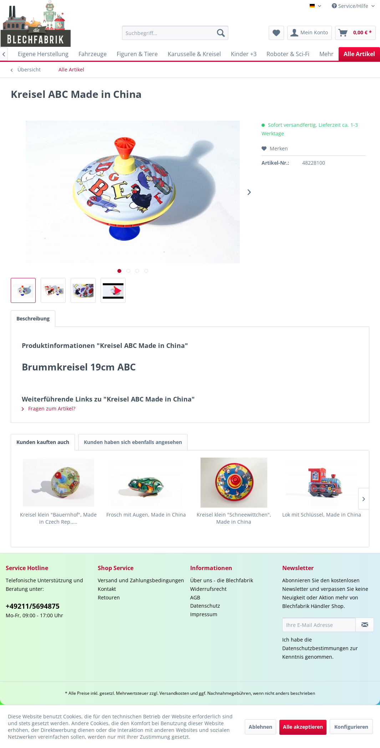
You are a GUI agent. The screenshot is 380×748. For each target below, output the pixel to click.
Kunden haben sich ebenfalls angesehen (133, 442)
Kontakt (107, 588)
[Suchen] (220, 33)
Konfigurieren (351, 726)
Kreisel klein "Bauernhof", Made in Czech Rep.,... (58, 518)
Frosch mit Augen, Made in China (146, 514)
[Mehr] (326, 54)
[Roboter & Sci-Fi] (288, 54)
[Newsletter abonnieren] (364, 625)
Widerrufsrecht (208, 588)
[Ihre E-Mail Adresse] (319, 625)
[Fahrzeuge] (93, 54)
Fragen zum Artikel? (48, 408)
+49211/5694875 (33, 606)
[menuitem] (175, 33)
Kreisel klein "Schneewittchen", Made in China (234, 518)
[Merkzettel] (276, 33)
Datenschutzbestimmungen (315, 648)
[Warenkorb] (355, 33)
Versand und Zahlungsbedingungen (141, 580)
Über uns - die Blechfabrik (221, 580)
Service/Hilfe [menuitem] (351, 6)
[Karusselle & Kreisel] (194, 54)
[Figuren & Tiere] (137, 54)
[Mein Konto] (309, 33)
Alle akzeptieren (303, 726)
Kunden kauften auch (42, 442)
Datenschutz (205, 605)
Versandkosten (174, 693)
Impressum (203, 614)
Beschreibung (33, 318)
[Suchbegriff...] (175, 33)
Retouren (109, 597)
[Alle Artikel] (359, 54)
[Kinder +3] (244, 54)
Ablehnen (260, 726)
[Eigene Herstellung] (43, 54)
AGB (195, 597)
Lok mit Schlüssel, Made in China (321, 514)
